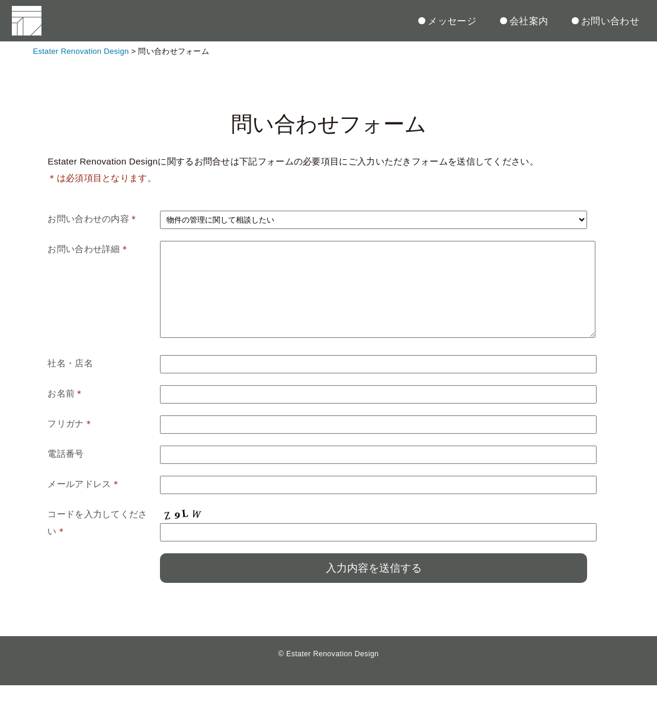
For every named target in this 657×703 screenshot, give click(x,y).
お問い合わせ (605, 21)
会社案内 (524, 21)
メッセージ (447, 21)
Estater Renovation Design (332, 671)
